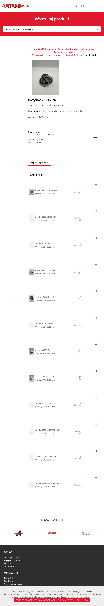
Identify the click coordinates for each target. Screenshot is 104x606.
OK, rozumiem (82, 600)
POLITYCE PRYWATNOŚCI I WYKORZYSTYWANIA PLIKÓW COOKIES (44, 600)
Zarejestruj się (10, 581)
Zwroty (7, 563)
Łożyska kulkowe (55, 111)
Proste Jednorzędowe (75, 111)
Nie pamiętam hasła (13, 584)
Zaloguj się (9, 578)
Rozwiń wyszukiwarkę (52, 29)
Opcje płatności (11, 557)
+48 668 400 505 (35, 143)
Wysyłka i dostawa (13, 560)
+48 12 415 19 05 (35, 140)
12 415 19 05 (89, 55)
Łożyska (41, 111)
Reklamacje (9, 566)
